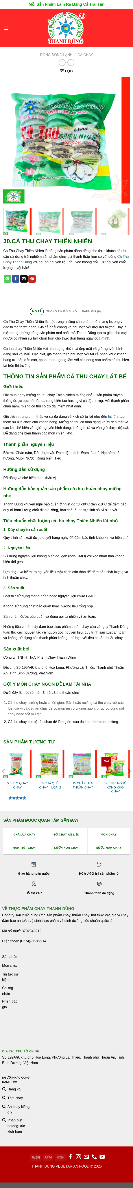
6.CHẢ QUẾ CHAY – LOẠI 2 (50, 785)
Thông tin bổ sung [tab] (61, 311)
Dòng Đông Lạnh (56, 55)
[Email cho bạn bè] (24, 279)
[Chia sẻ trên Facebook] (15, 279)
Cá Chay (85, 55)
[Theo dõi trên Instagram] (78, 1157)
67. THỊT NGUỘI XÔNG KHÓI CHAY (115, 787)
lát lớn (113, 416)
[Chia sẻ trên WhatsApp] (7, 279)
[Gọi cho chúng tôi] (94, 1157)
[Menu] (6, 28)
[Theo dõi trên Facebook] (70, 1157)
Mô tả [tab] (36, 311)
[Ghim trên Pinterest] (32, 279)
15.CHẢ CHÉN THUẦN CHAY (82, 785)
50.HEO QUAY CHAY (17, 785)
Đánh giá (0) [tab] (91, 311)
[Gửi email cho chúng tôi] (86, 1157)
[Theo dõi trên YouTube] (102, 1157)
